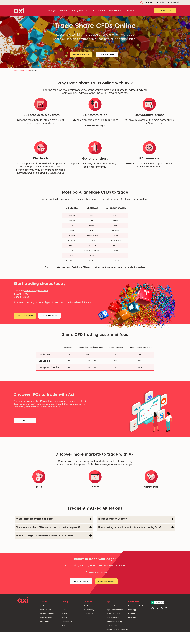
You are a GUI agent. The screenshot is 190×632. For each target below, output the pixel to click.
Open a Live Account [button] (81, 54)
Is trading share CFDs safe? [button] (136, 519)
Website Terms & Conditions (117, 629)
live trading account (36, 290)
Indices (95, 487)
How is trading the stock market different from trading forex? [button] (136, 527)
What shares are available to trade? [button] (54, 519)
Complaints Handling (114, 622)
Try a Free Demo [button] (107, 54)
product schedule (136, 267)
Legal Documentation (114, 610)
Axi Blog (87, 606)
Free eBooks (88, 614)
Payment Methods (47, 614)
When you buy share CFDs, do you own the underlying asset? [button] (54, 527)
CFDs (28, 70)
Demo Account (45, 610)
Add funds (22, 293)
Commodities (151, 487)
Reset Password (46, 618)
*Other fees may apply (95, 46)
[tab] (54, 519)
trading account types (38, 302)
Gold (63, 625)
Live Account (45, 606)
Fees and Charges (113, 606)
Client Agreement (113, 618)
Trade (22, 70)
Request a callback (135, 606)
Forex (64, 610)
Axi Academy (89, 610)
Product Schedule (113, 614)
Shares (64, 614)
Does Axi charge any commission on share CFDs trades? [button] (54, 535)
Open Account (165, 10)
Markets (65, 606)
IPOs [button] (24, 420)
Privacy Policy (111, 625)
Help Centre (44, 622)
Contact (131, 614)
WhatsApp (132, 610)
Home (16, 70)
